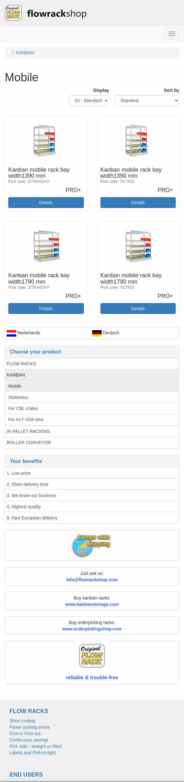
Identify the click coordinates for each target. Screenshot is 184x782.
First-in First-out (25, 733)
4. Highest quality (24, 506)
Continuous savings (29, 739)
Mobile (14, 386)
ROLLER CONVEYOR (29, 442)
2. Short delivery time (28, 484)
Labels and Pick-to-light (33, 752)
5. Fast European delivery (32, 517)
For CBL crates (23, 408)
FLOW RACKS (21, 363)
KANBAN (16, 374)
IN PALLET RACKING (28, 431)
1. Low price (19, 473)
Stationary (18, 397)
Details (46, 202)
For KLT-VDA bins (26, 419)
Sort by (171, 90)
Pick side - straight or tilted (36, 746)
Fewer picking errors (30, 727)
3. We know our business (31, 495)
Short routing (22, 720)
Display (101, 90)
